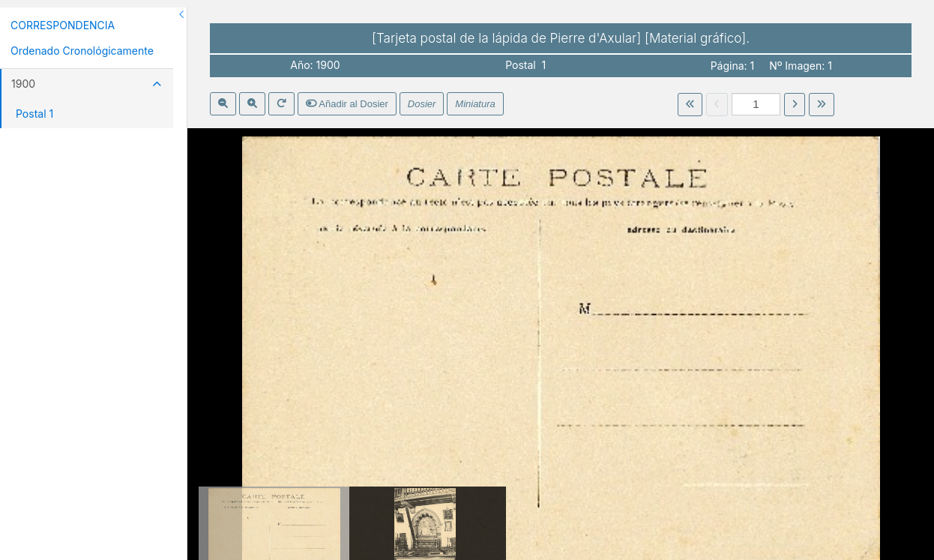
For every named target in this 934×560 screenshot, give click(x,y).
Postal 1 (34, 113)
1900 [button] (86, 83)
